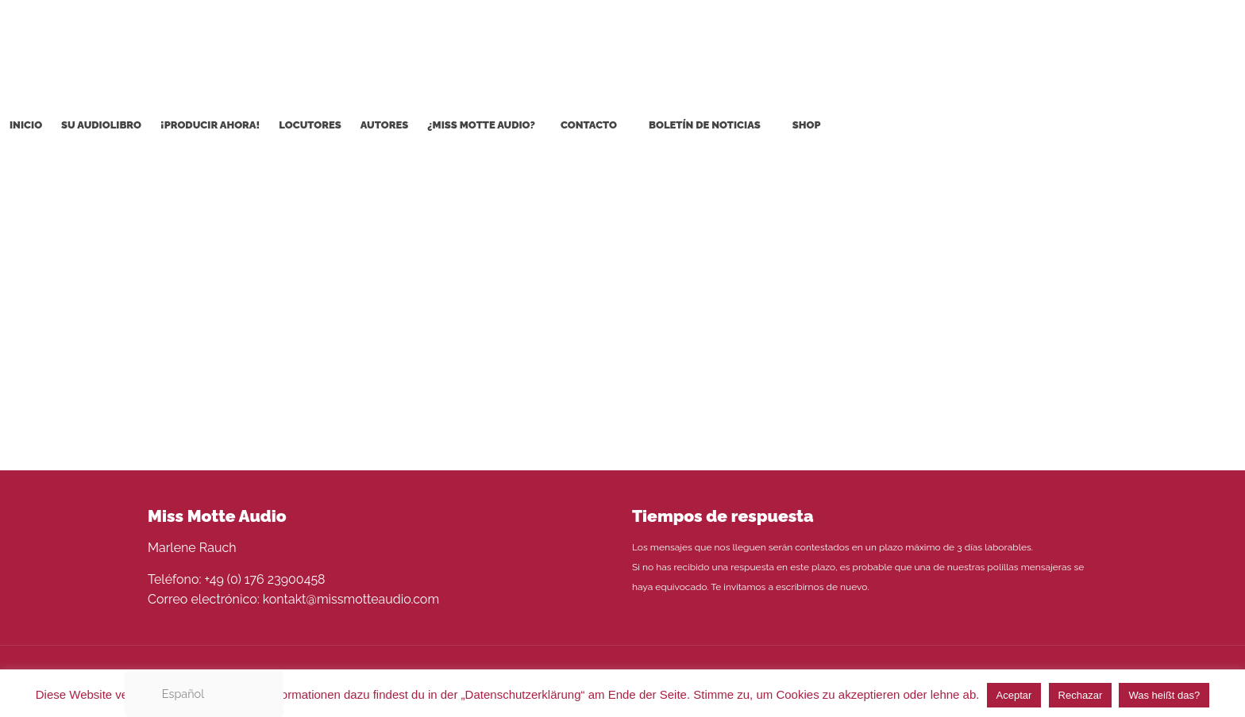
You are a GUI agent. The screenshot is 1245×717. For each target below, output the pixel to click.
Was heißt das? (1164, 695)
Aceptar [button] (1014, 695)
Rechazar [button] (1080, 695)
